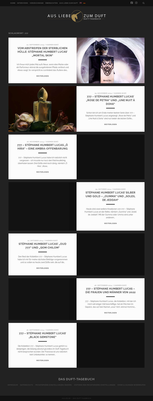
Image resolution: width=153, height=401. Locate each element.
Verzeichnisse (37, 3)
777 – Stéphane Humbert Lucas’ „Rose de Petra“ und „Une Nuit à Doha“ (110, 100)
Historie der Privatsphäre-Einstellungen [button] (94, 385)
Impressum (13, 385)
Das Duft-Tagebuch (76, 379)
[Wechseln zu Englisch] (81, 3)
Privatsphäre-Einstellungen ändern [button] (53, 385)
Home (12, 3)
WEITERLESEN (42, 76)
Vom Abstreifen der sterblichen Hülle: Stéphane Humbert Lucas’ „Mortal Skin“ (43, 52)
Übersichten (51, 3)
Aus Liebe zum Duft (68, 3)
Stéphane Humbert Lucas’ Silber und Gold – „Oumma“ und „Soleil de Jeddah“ (110, 196)
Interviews (22, 3)
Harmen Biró (52, 45)
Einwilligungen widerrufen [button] (131, 385)
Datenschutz (26, 385)
